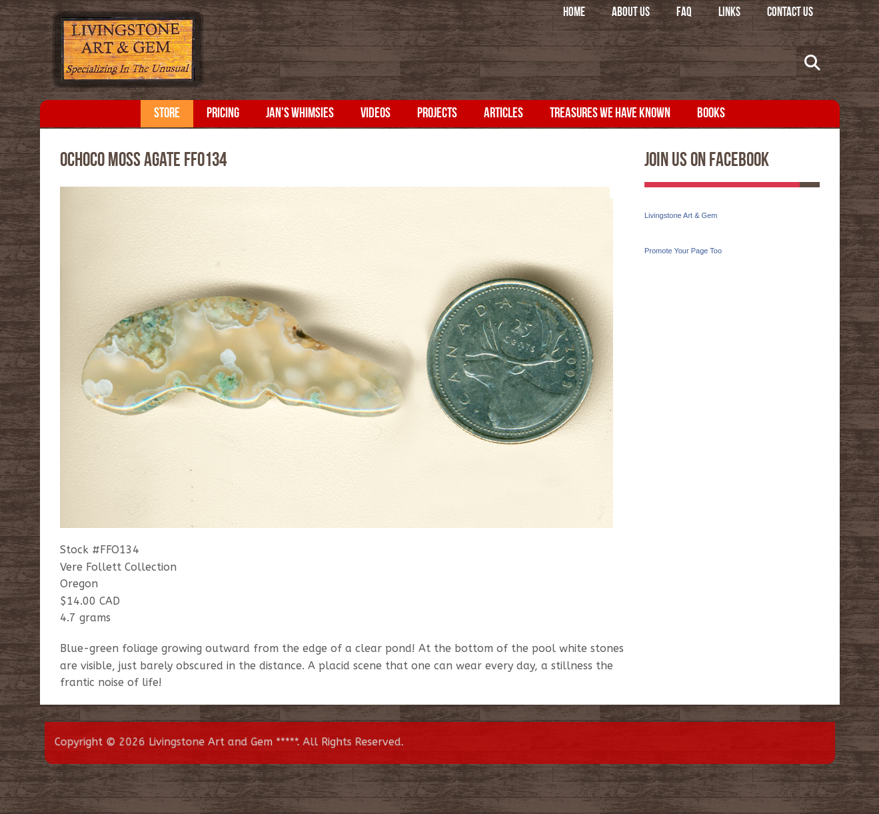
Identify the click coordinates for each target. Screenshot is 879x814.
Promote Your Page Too (683, 251)
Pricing (223, 114)
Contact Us (790, 13)
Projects (437, 114)
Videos (376, 114)
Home (574, 13)
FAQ (684, 13)
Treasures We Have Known (610, 114)
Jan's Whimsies (300, 114)
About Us (631, 13)
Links (729, 13)
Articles (503, 114)
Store (167, 114)
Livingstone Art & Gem (680, 215)
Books (711, 114)
